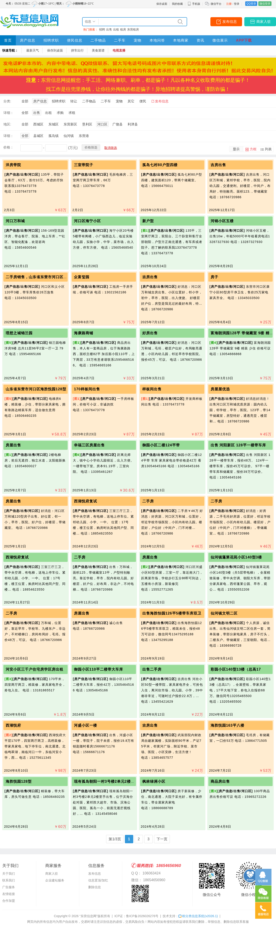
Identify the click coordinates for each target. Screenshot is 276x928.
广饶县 (117, 124)
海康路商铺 (83, 333)
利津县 (133, 124)
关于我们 (8, 873)
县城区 (38, 136)
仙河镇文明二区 (224, 613)
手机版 (194, 3)
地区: (7, 124)
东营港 (84, 136)
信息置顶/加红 (98, 880)
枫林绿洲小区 (153, 781)
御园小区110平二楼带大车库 (98, 669)
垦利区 (87, 124)
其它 (131, 101)
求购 (60, 113)
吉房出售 (218, 165)
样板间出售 (152, 389)
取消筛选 (110, 148)
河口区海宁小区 (87, 221)
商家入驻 (263, 22)
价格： (8, 147)
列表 (268, 149)
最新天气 (32, 50)
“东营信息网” (88, 916)
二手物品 (98, 40)
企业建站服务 (54, 880)
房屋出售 (13, 445)
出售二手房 (152, 669)
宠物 (137, 40)
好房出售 (150, 333)
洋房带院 (13, 165)
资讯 (200, 40)
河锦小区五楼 (222, 221)
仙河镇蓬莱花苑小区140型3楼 (236, 557)
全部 (24, 101)
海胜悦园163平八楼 (227, 725)
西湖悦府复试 (85, 501)
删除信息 (94, 887)
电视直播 (119, 50)
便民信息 (74, 40)
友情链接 (8, 894)
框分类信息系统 (198, 916)
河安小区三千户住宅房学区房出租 (34, 669)
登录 (236, 3)
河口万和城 (15, 221)
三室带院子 (83, 165)
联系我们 (8, 880)
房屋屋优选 (220, 389)
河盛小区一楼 (85, 725)
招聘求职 (51, 40)
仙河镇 (69, 136)
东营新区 (70, 124)
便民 (142, 101)
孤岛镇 (53, 136)
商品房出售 (220, 781)
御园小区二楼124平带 (161, 445)
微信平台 (216, 3)
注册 (229, 3)
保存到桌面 (55, 50)
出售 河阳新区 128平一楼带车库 (238, 445)
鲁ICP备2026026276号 (142, 916)
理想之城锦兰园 (19, 333)
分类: (7, 101)
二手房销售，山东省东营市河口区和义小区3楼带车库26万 (55, 277)
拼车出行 (77, 50)
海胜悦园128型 (19, 781)
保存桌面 (161, 3)
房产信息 (27, 40)
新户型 (148, 221)
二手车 (120, 40)
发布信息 (229, 22)
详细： (8, 113)
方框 (253, 149)
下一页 (162, 839)
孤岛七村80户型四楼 (160, 165)
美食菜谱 (98, 50)
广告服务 (8, 887)
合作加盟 (8, 900)
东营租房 (133, 29)
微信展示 (220, 40)
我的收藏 (177, 3)
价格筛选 (91, 147)
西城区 (38, 124)
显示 (236, 149)
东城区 (53, 124)
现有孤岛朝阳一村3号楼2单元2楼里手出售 (110, 781)
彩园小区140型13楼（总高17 (236, 669)
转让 (73, 101)
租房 (123, 29)
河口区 (102, 124)
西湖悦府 (13, 725)
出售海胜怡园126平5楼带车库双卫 (171, 613)
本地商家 (180, 40)
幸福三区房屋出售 (89, 445)
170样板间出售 (87, 389)
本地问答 (157, 40)
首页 (8, 40)
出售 (109, 29)
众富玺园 (81, 277)
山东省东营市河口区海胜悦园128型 (36, 389)
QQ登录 (251, 3)
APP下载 (244, 40)
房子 (214, 277)
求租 (72, 113)
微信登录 (264, 3)
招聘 (102, 29)
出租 (116, 29)
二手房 (148, 501)
